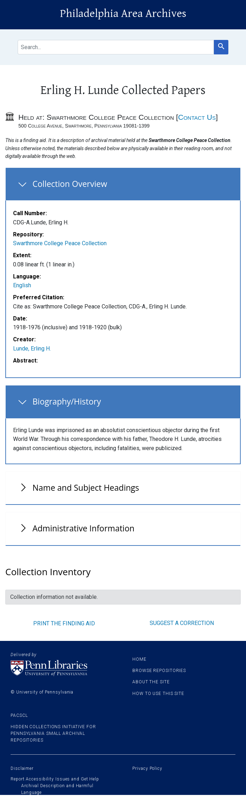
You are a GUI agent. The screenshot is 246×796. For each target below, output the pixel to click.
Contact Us (197, 117)
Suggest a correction (182, 623)
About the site (151, 681)
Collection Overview (69, 183)
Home (139, 659)
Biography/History (66, 401)
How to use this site (158, 693)
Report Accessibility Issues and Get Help (55, 779)
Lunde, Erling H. (32, 348)
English (22, 285)
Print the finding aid (64, 623)
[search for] (116, 47)
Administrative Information (83, 528)
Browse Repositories (159, 670)
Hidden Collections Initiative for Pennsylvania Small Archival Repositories (53, 733)
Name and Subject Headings (85, 487)
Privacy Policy (147, 768)
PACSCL (19, 715)
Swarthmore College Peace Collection (60, 243)
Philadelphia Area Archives (123, 13)
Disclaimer (22, 768)
